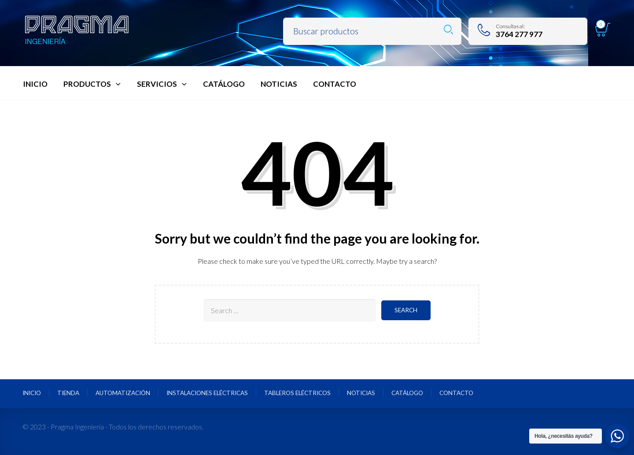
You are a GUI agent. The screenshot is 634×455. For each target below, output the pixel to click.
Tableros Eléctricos (297, 392)
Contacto (456, 392)
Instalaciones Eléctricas (207, 392)
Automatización (123, 392)
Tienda (68, 392)
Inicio (31, 392)
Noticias (361, 392)
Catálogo (407, 392)
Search (448, 30)
